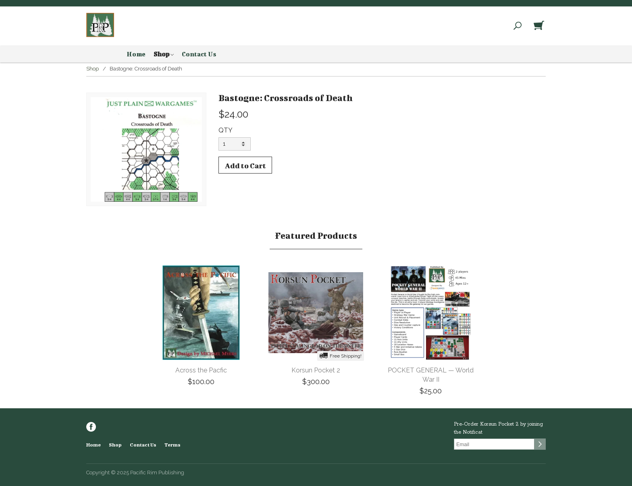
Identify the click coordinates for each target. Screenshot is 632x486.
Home (136, 54)
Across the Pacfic (201, 370)
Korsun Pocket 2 (315, 370)
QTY (225, 130)
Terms (172, 444)
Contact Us (199, 54)
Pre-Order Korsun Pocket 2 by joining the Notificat (498, 428)
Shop (164, 54)
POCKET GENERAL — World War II (431, 374)
